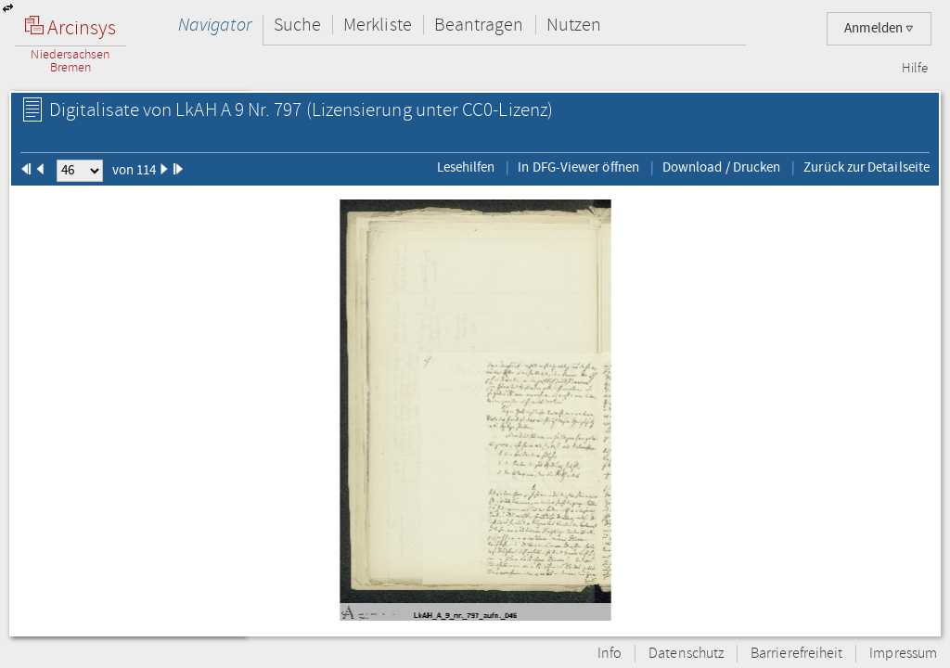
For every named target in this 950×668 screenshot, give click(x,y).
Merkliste (377, 24)
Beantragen (479, 24)
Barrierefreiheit (796, 653)
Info (609, 653)
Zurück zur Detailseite (866, 167)
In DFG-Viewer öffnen (578, 167)
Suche (297, 24)
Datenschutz (686, 653)
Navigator (214, 24)
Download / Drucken (721, 167)
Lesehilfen (466, 167)
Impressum (903, 653)
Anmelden (879, 28)
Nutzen (573, 24)
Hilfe (915, 68)
